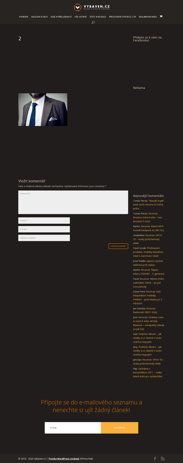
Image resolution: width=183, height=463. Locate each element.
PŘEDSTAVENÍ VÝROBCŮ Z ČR (122, 17)
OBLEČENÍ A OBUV (39, 17)
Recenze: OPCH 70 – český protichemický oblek (147, 239)
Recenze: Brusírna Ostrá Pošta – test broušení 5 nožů (147, 217)
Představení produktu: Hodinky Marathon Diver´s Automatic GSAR (148, 251)
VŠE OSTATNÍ (81, 17)
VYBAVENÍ (23, 17)
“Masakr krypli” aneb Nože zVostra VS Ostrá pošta (148, 204)
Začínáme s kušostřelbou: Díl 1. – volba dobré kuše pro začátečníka (147, 372)
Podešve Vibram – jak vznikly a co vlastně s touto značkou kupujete (147, 337)
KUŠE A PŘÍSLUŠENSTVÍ (61, 17)
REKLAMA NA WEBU (148, 17)
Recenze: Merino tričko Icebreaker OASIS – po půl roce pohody (148, 282)
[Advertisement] (73, 69)
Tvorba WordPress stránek (64, 458)
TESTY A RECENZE (97, 17)
